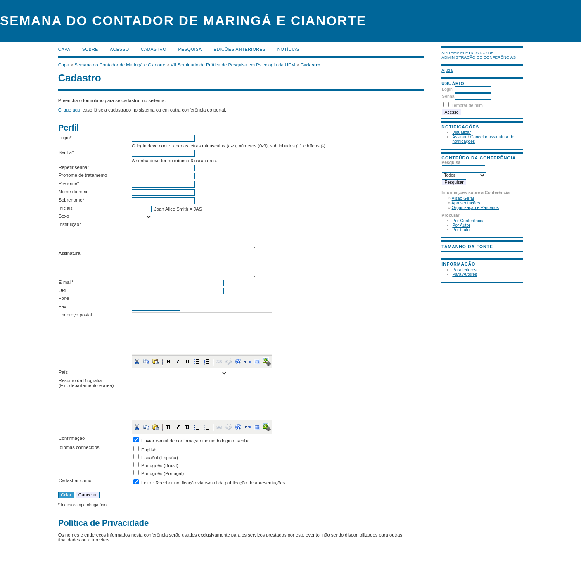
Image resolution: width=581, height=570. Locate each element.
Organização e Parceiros (475, 207)
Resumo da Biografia (80, 380)
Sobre (90, 49)
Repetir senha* (74, 167)
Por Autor (461, 225)
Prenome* (69, 183)
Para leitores (464, 270)
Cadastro (153, 49)
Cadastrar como (75, 480)
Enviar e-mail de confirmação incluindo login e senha (195, 440)
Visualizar (461, 132)
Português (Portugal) (162, 473)
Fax (62, 306)
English (149, 449)
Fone (64, 298)
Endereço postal (75, 314)
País (63, 372)
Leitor (147, 482)
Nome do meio (74, 191)
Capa (64, 49)
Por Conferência (467, 220)
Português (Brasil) (159, 465)
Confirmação (72, 438)
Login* (65, 137)
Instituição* (70, 224)
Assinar (459, 137)
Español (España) (159, 457)
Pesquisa (190, 49)
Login (447, 89)
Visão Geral (463, 198)
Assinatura (70, 253)
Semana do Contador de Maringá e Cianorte (119, 64)
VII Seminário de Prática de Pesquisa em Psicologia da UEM (233, 64)
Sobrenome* (71, 199)
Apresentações (465, 203)
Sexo (64, 216)
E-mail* (66, 282)
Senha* (66, 152)
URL (63, 290)
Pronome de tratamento (83, 175)
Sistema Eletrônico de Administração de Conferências (478, 54)
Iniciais (66, 208)
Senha (448, 96)
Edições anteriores (239, 49)
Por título (461, 230)
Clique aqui (69, 109)
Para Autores (464, 274)
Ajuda (447, 70)
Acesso (119, 49)
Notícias (288, 49)
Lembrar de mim (467, 105)
